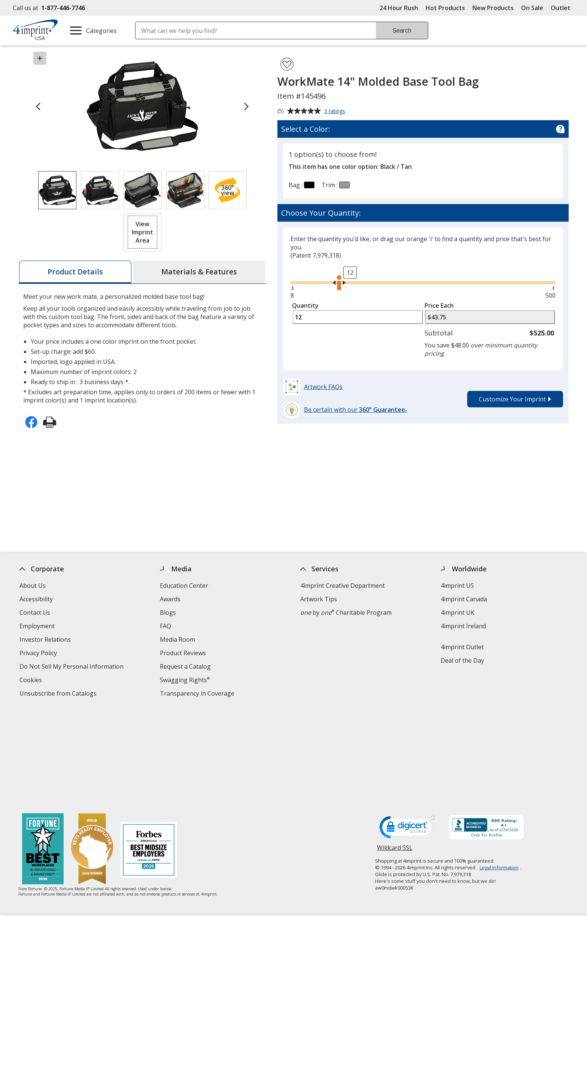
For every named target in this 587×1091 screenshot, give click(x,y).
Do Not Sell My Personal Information (72, 667)
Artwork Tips (318, 599)
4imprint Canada (464, 599)
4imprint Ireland (463, 626)
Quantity (305, 305)
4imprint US (457, 585)
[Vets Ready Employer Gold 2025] (92, 751)
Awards (170, 599)
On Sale (532, 8)
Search (401, 30)
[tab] (75, 272)
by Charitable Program (346, 612)
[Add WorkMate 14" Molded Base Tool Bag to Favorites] (287, 64)
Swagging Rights (185, 680)
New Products (493, 8)
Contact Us (34, 612)
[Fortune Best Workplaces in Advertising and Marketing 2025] (42, 751)
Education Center (184, 585)
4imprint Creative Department (342, 585)
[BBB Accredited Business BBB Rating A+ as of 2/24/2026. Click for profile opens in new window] (486, 730)
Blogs (168, 612)
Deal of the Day (462, 660)
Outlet (562, 8)
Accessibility (36, 599)
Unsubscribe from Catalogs (58, 694)
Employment (37, 626)
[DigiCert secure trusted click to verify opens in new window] (407, 731)
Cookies (31, 681)
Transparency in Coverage (198, 694)
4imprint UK (457, 612)
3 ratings (335, 111)
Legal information (499, 769)
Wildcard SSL (395, 752)
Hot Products (445, 8)
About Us (32, 585)
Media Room (177, 639)
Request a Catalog (185, 666)
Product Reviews (183, 653)
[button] (228, 190)
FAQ (165, 626)
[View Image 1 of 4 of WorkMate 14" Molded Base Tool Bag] (57, 190)
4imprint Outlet (462, 647)
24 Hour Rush (399, 8)
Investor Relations (46, 640)
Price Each (439, 305)
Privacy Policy (39, 654)
